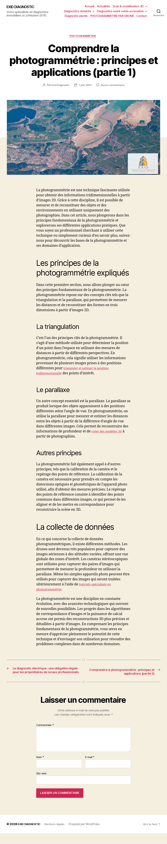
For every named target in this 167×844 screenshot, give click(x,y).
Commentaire (45, 735)
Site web (41, 784)
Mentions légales (58, 835)
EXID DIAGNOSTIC (23, 7)
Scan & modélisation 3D (128, 6)
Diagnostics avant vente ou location (120, 11)
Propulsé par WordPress (89, 835)
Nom (40, 768)
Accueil (89, 6)
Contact (141, 16)
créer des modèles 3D (108, 432)
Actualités (103, 6)
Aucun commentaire (113, 85)
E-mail (89, 768)
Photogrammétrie (83, 36)
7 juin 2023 (85, 85)
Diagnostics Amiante (77, 11)
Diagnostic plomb (76, 16)
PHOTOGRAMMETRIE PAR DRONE (112, 16)
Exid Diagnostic (60, 85)
